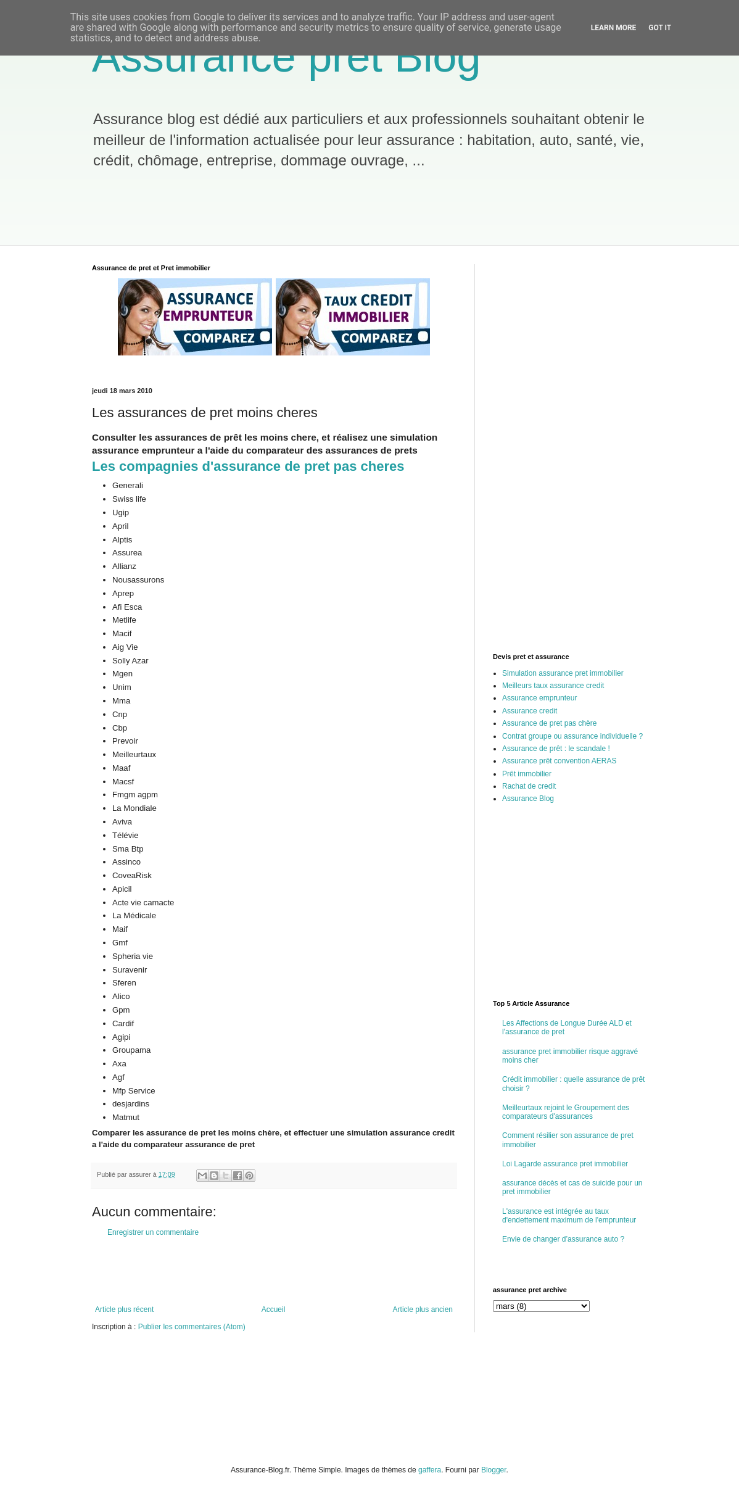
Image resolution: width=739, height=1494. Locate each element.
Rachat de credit (529, 786)
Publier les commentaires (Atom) (192, 1326)
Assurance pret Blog (286, 57)
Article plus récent (124, 1309)
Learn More (614, 27)
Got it (659, 27)
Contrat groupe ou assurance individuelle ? (572, 736)
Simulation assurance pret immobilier (563, 673)
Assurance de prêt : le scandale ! (556, 748)
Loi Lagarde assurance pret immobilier (565, 1164)
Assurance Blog (528, 798)
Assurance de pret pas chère (549, 723)
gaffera (429, 1470)
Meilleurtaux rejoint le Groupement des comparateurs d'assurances (565, 1112)
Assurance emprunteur (539, 698)
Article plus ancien (423, 1309)
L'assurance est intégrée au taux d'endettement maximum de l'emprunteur (569, 1215)
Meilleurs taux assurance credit (553, 685)
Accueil (274, 1309)
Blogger (493, 1470)
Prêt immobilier (526, 774)
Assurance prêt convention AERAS (559, 761)
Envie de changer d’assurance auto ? (563, 1239)
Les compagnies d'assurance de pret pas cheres (248, 466)
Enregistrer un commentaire (153, 1232)
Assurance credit (529, 711)
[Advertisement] (307, 214)
